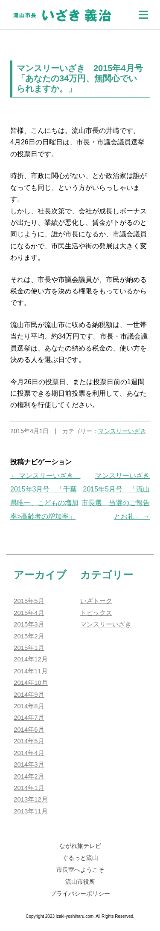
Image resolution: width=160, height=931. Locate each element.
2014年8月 (29, 706)
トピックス (96, 612)
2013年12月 (31, 799)
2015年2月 (29, 636)
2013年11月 (31, 811)
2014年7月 (29, 717)
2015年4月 (29, 612)
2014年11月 (31, 671)
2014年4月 (29, 753)
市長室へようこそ (80, 869)
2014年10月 (31, 682)
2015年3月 (29, 624)
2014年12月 (31, 659)
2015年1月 (29, 647)
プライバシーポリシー (80, 893)
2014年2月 (29, 776)
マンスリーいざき (122, 431)
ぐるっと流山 (80, 857)
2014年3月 (29, 764)
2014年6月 (29, 729)
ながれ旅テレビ (80, 845)
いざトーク (96, 601)
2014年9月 (29, 694)
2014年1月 (29, 787)
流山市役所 (80, 881)
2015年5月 (29, 601)
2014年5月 (29, 741)
